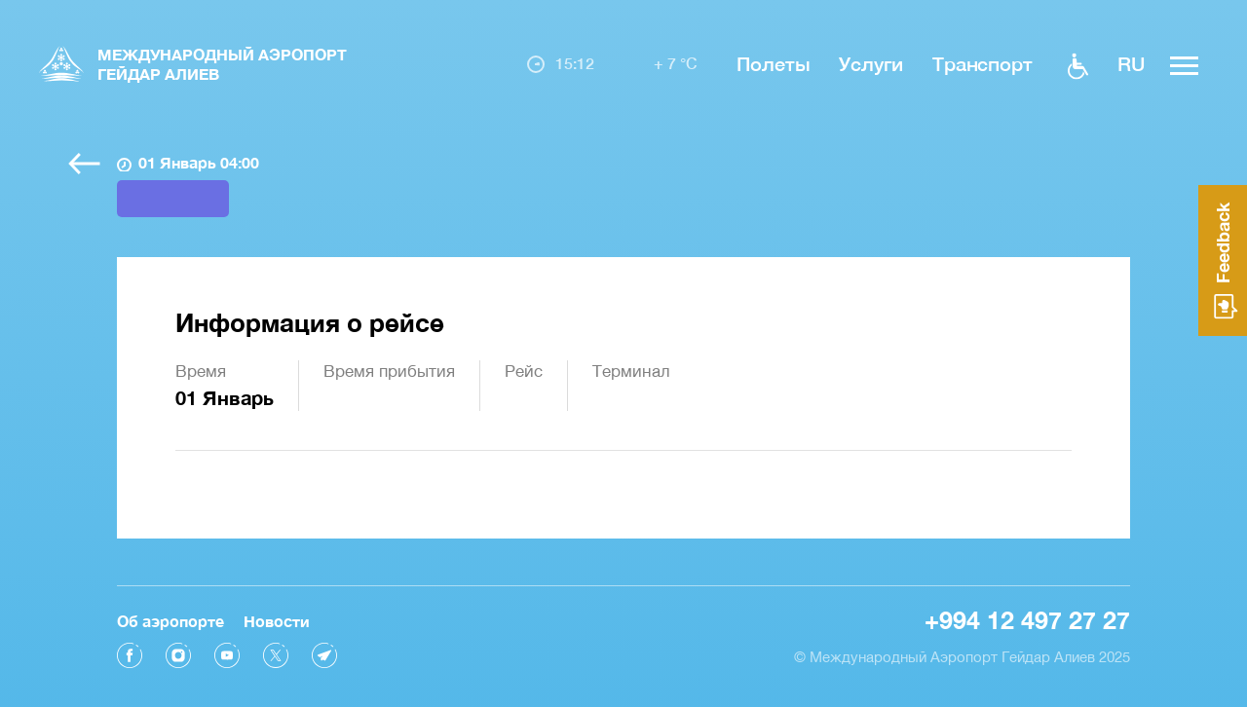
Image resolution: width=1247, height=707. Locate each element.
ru (1131, 63)
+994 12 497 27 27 (1027, 620)
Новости (277, 621)
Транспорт (982, 63)
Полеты (773, 63)
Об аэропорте (170, 621)
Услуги (870, 63)
